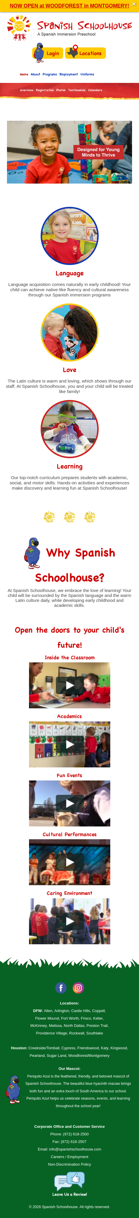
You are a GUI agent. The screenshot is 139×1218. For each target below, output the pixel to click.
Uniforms (87, 74)
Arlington (61, 1011)
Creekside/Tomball (43, 1048)
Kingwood (119, 1048)
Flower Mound (47, 1018)
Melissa (55, 1025)
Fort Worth (70, 1018)
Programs (50, 74)
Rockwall (76, 1033)
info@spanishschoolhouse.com (75, 1149)
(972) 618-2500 (76, 1134)
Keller (98, 1018)
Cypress (68, 1048)
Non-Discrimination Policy (69, 1164)
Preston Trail (97, 1025)
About (35, 74)
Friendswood (88, 1048)
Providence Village (51, 1033)
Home (24, 74)
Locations (84, 52)
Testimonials (77, 90)
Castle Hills (80, 1011)
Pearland (37, 1055)
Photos (61, 90)
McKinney (38, 1025)
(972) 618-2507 (73, 1141)
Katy (105, 1048)
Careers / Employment (69, 1157)
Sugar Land (56, 1055)
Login (46, 53)
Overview (26, 90)
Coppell (98, 1011)
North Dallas (74, 1025)
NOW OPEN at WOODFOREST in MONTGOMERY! (69, 6)
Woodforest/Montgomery (88, 1055)
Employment (68, 74)
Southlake (94, 1033)
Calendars (95, 90)
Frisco (86, 1018)
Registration (45, 90)
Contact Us (27, 104)
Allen (48, 1011)
